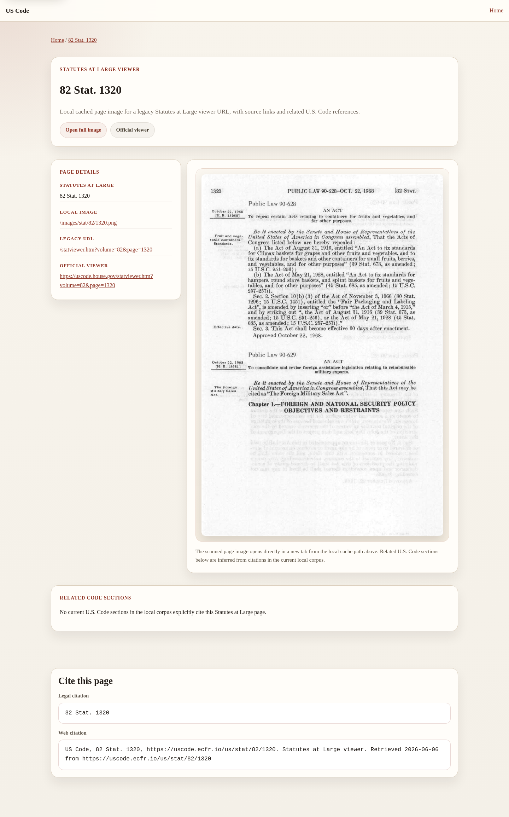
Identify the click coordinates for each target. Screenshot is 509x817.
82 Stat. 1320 (82, 40)
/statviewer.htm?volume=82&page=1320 (106, 250)
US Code (17, 10)
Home (496, 10)
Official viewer (132, 130)
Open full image (83, 130)
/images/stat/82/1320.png (88, 223)
